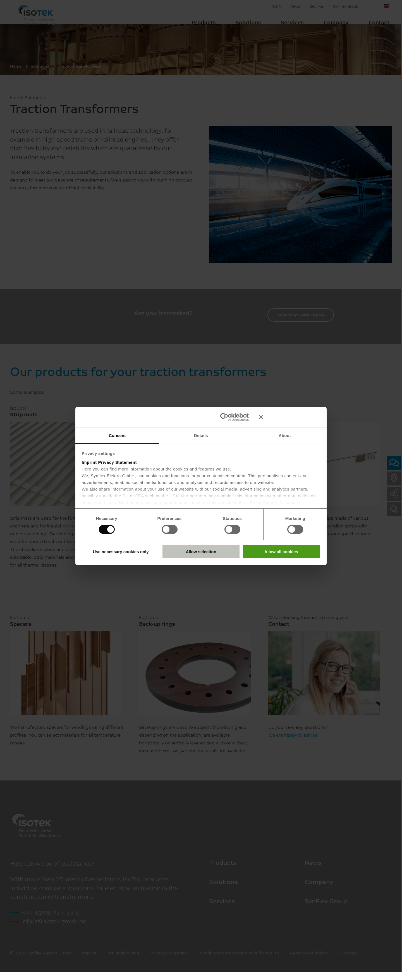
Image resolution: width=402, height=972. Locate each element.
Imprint (89, 462)
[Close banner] (289, 417)
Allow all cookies (281, 552)
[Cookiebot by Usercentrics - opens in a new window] (224, 417)
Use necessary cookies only (121, 552)
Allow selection (201, 552)
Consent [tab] (117, 435)
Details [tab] (201, 435)
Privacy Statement (117, 462)
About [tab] (285, 435)
